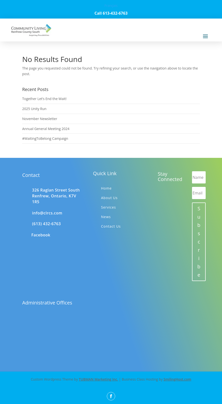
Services (108, 207)
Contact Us (111, 226)
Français (111, 5)
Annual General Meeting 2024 (45, 128)
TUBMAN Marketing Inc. (98, 379)
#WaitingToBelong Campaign (45, 138)
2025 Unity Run (34, 108)
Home (106, 188)
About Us (109, 197)
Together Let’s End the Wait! (44, 98)
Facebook (40, 235)
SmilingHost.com (177, 379)
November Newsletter (39, 118)
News (106, 216)
